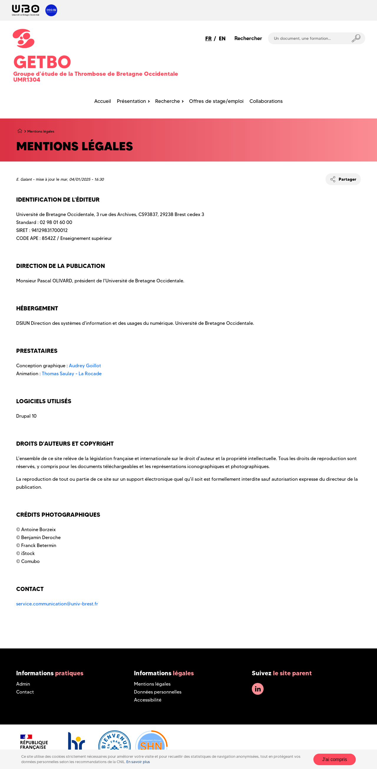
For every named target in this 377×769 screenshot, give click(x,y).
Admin (23, 684)
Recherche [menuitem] (167, 101)
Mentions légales (152, 684)
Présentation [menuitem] (131, 101)
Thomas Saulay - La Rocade (72, 373)
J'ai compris (334, 759)
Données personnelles (157, 692)
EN (222, 38)
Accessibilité (147, 700)
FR (208, 38)
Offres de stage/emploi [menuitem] (216, 101)
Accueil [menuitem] (102, 101)
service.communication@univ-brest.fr (57, 604)
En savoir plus (138, 762)
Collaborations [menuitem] (266, 101)
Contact (25, 692)
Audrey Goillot (85, 365)
